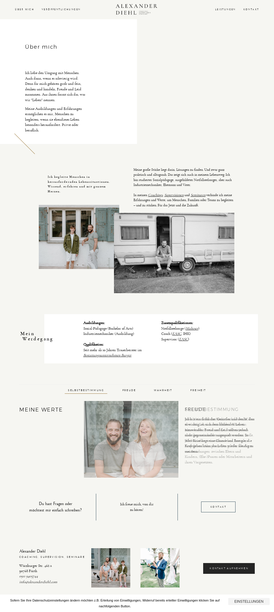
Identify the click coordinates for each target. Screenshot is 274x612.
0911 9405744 (28, 576)
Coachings (155, 195)
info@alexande (30, 582)
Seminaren (198, 195)
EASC (176, 333)
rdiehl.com (49, 582)
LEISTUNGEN (225, 9)
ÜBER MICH (24, 9)
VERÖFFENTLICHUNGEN (61, 9)
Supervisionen (174, 195)
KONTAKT (251, 9)
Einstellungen (249, 601)
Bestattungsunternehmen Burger (107, 355)
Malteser (192, 328)
